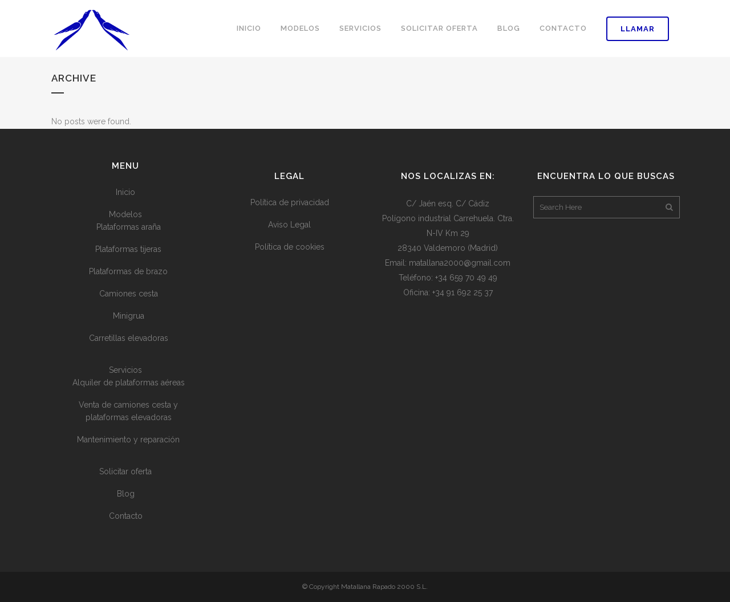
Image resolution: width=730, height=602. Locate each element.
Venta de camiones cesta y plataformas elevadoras (128, 411)
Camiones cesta (128, 293)
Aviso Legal (289, 224)
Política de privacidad (289, 202)
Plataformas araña (128, 226)
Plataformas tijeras (128, 249)
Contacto (126, 515)
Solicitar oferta (125, 471)
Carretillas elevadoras (128, 338)
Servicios (125, 370)
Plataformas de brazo (128, 271)
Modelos (125, 214)
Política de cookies (290, 246)
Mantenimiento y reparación (128, 439)
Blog (126, 493)
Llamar (637, 29)
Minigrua (128, 315)
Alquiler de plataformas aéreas (128, 382)
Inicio (125, 192)
